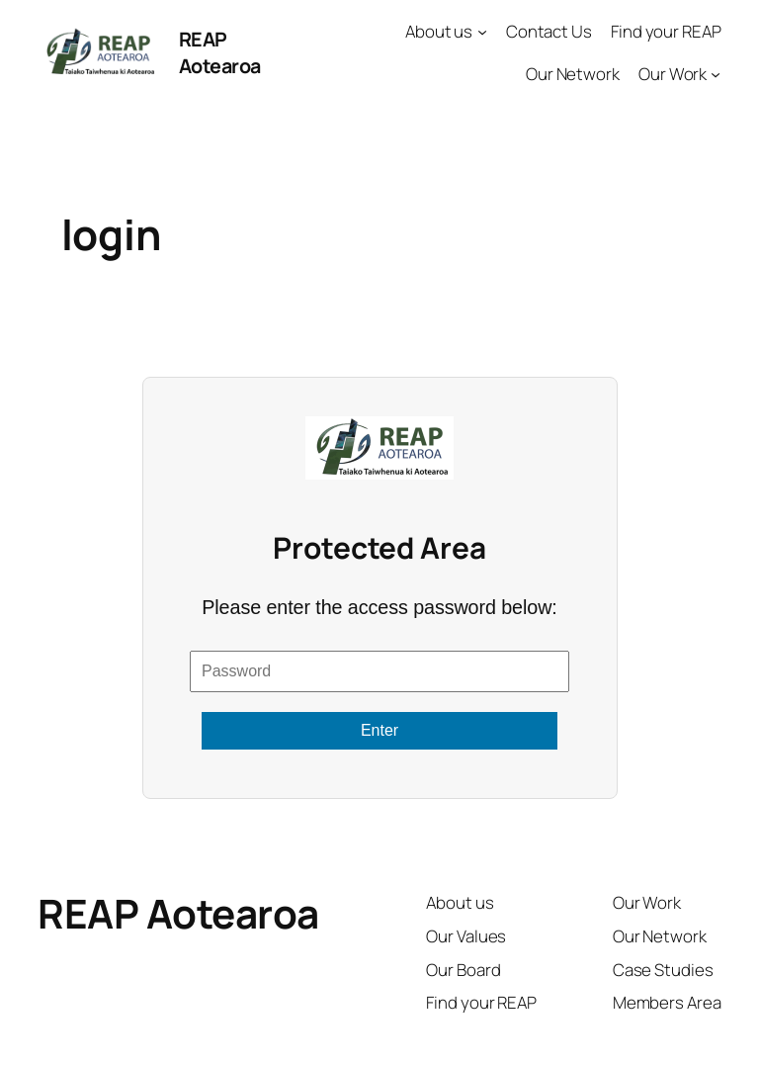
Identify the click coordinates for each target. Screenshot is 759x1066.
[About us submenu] (482, 32)
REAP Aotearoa (220, 53)
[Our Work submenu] (715, 74)
